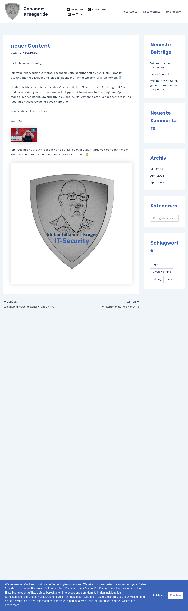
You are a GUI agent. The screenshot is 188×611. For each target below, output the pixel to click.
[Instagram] (97, 9)
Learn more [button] (12, 605)
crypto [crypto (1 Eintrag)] (156, 264)
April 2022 (157, 182)
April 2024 (157, 175)
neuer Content (159, 74)
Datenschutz (151, 11)
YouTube (16, 120)
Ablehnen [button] (158, 595)
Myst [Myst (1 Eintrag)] (170, 279)
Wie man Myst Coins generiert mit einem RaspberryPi (164, 85)
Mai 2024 (156, 169)
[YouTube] (75, 14)
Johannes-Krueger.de (36, 11)
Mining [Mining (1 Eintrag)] (157, 279)
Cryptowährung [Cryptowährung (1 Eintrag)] (162, 271)
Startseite (130, 11)
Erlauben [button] (175, 595)
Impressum (174, 11)
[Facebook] (75, 9)
